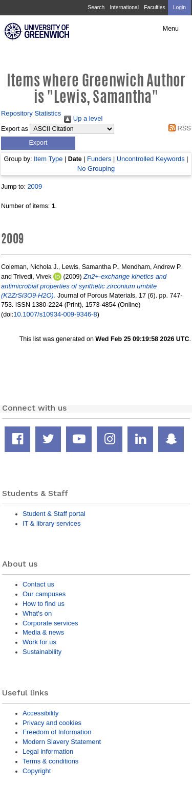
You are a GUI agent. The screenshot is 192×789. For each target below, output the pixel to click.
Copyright (37, 771)
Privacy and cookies (52, 723)
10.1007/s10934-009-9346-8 (55, 314)
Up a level (83, 118)
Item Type (48, 159)
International (124, 7)
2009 (34, 186)
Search (96, 7)
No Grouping (96, 168)
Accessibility (40, 713)
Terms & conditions (50, 761)
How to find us (44, 603)
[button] (38, 143)
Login (179, 7)
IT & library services (51, 523)
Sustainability (42, 652)
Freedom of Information (57, 732)
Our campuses (44, 594)
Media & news (43, 632)
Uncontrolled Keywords (151, 159)
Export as (14, 128)
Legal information (48, 751)
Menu (171, 28)
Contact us (38, 584)
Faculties (154, 7)
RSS (178, 128)
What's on (37, 613)
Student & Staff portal (54, 513)
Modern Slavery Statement (62, 742)
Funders (99, 159)
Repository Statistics (31, 113)
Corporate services (50, 623)
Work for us (39, 642)
